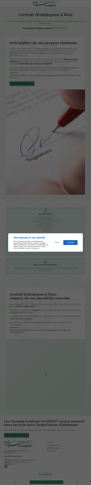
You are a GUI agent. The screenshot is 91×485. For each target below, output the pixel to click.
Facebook (35, 248)
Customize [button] (56, 242)
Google (27, 248)
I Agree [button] (70, 243)
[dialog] (45, 242)
